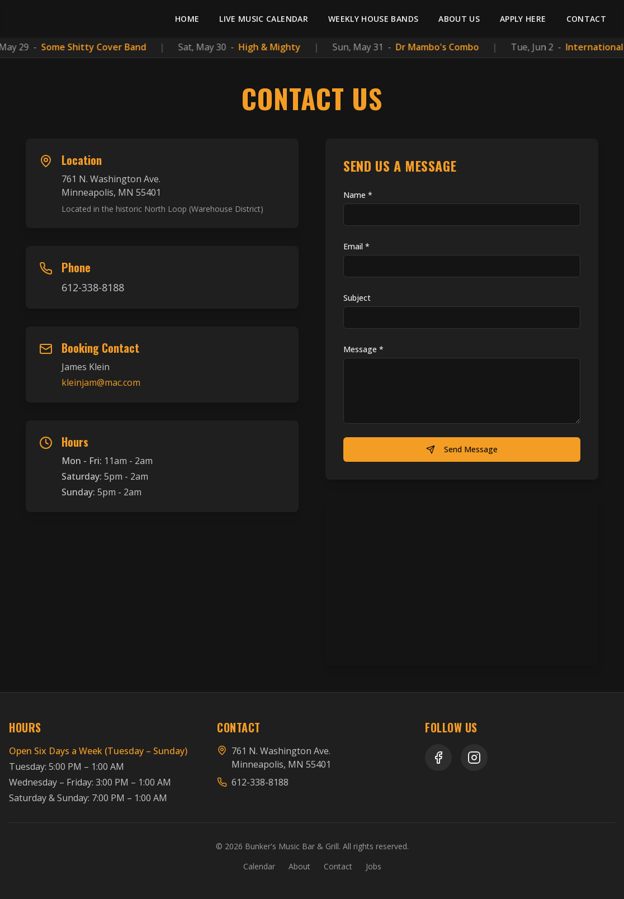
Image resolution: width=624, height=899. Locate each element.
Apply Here (523, 18)
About (299, 866)
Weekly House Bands (373, 18)
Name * (357, 195)
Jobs (373, 866)
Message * (363, 349)
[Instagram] (474, 757)
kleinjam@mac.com (101, 382)
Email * (356, 246)
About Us (459, 18)
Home (187, 18)
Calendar (259, 866)
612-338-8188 (93, 287)
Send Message (462, 449)
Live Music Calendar (263, 18)
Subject (357, 297)
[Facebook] (438, 757)
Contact (586, 18)
